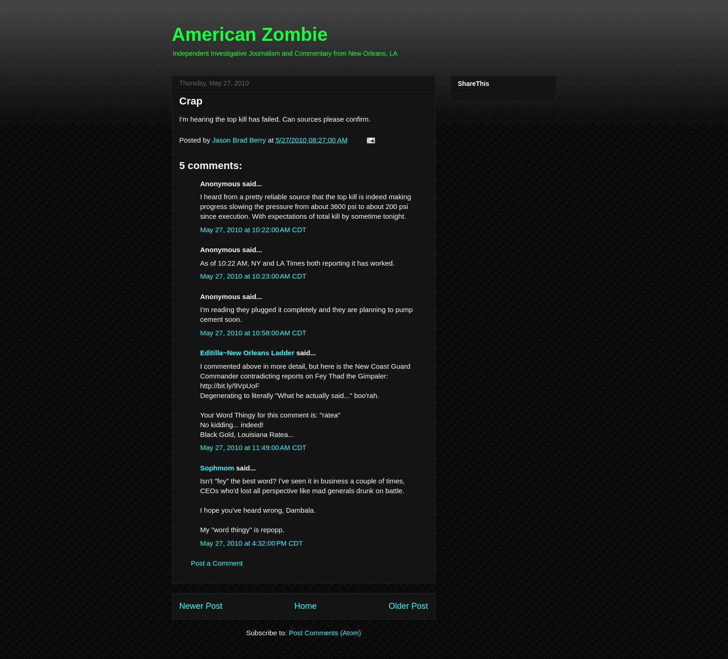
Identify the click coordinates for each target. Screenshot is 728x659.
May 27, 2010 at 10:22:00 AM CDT (253, 230)
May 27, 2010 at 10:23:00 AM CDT (253, 276)
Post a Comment (217, 563)
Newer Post (200, 606)
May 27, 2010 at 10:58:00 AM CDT (253, 333)
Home (305, 606)
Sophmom (217, 468)
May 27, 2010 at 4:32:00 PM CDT (251, 543)
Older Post (408, 606)
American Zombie (250, 34)
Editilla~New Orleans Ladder (247, 353)
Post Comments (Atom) (325, 633)
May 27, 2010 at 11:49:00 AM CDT (253, 447)
